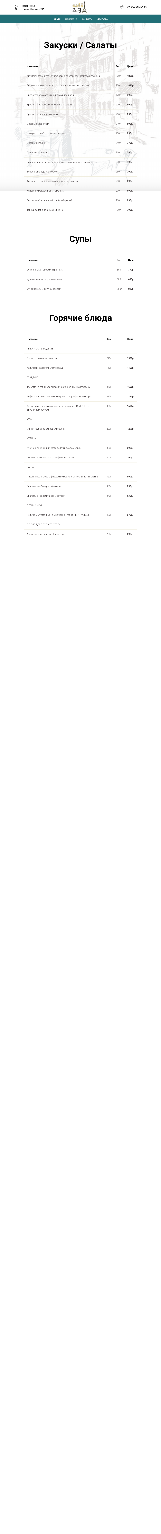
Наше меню (71, 19)
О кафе (57, 19)
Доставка (102, 19)
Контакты (87, 19)
